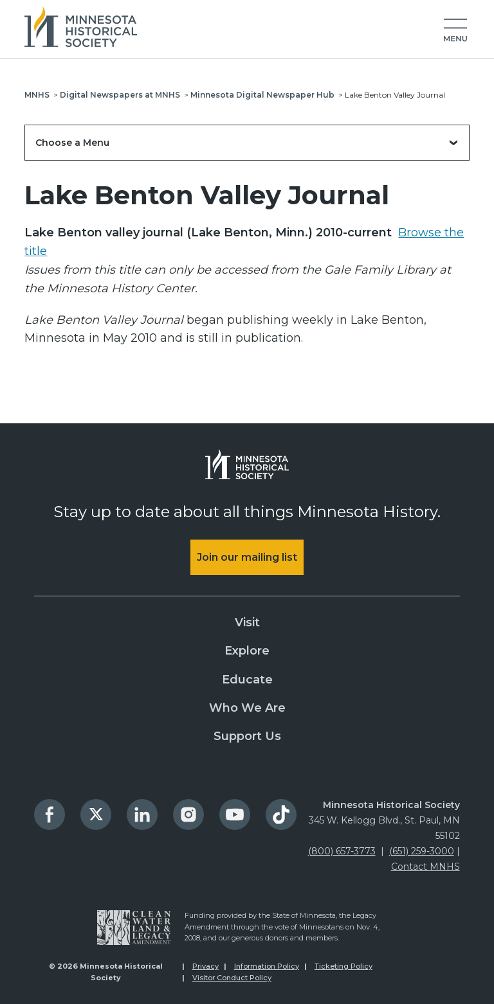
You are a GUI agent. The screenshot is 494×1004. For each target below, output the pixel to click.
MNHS (37, 95)
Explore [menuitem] (247, 651)
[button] (455, 31)
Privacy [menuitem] (205, 966)
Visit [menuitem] (247, 622)
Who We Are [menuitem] (247, 708)
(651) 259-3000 (421, 851)
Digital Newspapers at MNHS (120, 95)
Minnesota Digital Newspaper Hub (262, 95)
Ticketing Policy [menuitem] (343, 966)
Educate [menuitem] (247, 680)
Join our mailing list (247, 557)
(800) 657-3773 (342, 851)
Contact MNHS (425, 866)
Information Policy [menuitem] (266, 966)
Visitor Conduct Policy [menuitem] (231, 977)
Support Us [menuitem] (247, 736)
